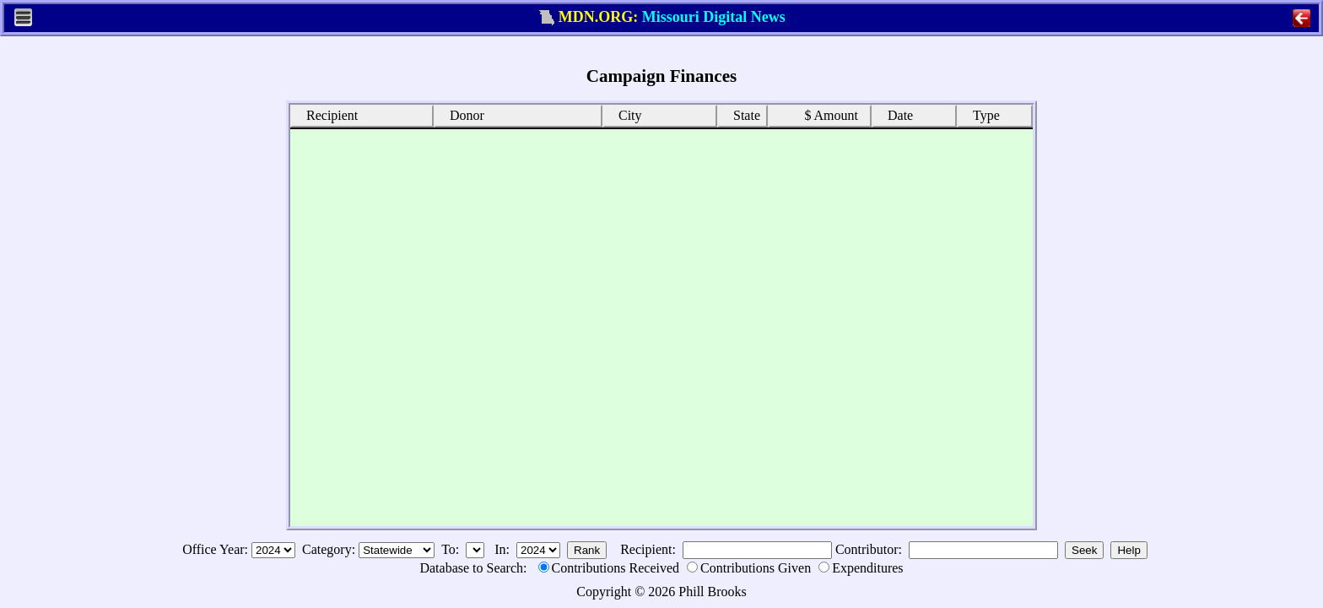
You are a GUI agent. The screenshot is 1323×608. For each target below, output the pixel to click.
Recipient (326, 114)
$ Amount (826, 115)
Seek (1084, 550)
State (740, 114)
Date (894, 114)
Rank (587, 550)
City (624, 114)
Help (1128, 550)
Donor (461, 114)
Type (980, 114)
